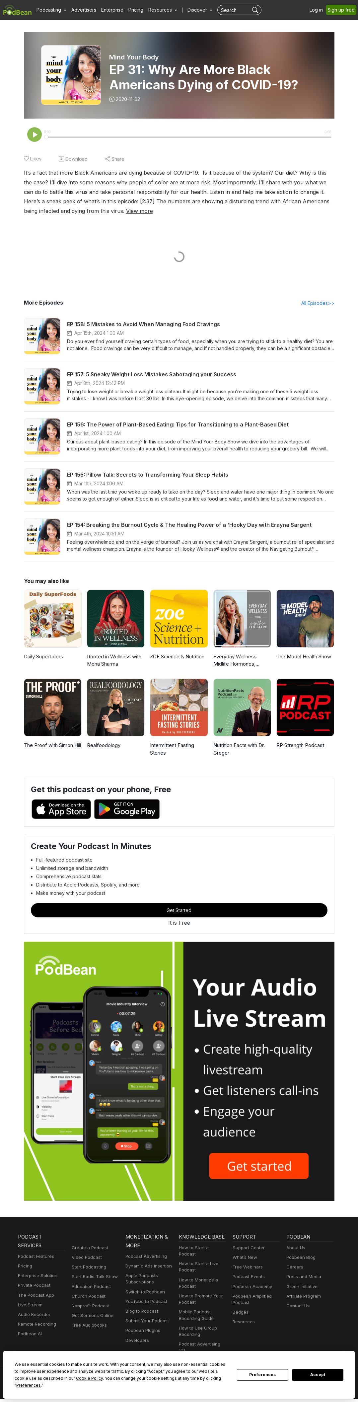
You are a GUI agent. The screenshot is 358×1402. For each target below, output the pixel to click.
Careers (294, 1267)
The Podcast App (34, 1295)
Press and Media (302, 1277)
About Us (295, 1248)
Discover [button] (190, 10)
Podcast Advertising (144, 1257)
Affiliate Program (302, 1296)
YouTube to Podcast (145, 1302)
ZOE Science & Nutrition (177, 657)
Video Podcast (86, 1258)
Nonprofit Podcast (89, 1306)
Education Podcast (90, 1287)
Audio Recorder (33, 1315)
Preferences (262, 1378)
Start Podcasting (88, 1267)
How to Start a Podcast (201, 1257)
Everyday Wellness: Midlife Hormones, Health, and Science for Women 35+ (242, 661)
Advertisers (81, 10)
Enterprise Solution (36, 1276)
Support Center (247, 1248)
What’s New (244, 1258)
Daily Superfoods (43, 657)
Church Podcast (87, 1296)
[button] (50, 10)
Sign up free (342, 10)
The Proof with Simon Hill (52, 746)
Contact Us (297, 1306)
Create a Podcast (89, 1248)
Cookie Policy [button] (33, 1385)
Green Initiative (301, 1287)
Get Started (179, 910)
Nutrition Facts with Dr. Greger (238, 749)
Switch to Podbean (143, 1292)
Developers (136, 1341)
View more (36, 211)
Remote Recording (36, 1324)
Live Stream (29, 1305)
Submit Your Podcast (145, 1321)
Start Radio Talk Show (93, 1277)
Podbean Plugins (142, 1331)
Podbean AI (29, 1334)
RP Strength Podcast (299, 746)
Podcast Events (248, 1277)
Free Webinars (247, 1267)
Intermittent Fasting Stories (171, 749)
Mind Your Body (134, 57)
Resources (243, 1322)
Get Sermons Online (91, 1316)
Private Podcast (33, 1285)
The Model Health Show (302, 657)
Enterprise (108, 10)
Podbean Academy (251, 1287)
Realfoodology (103, 746)
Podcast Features (35, 1257)
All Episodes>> (318, 303)
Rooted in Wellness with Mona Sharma (113, 661)
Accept (317, 1378)
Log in (318, 10)
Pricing (131, 10)
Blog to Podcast (140, 1311)
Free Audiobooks (88, 1325)
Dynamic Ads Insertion (147, 1266)
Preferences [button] (165, 1385)
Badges (240, 1312)
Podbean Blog (300, 1258)
